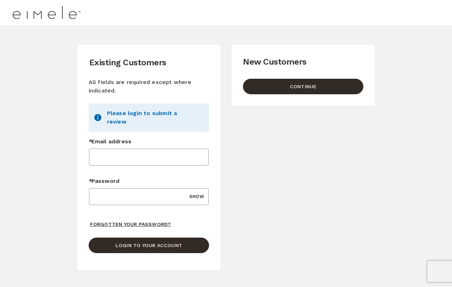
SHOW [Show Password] (196, 196)
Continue (303, 86)
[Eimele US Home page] (66, 13)
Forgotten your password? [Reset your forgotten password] (130, 224)
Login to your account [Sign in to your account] (148, 245)
